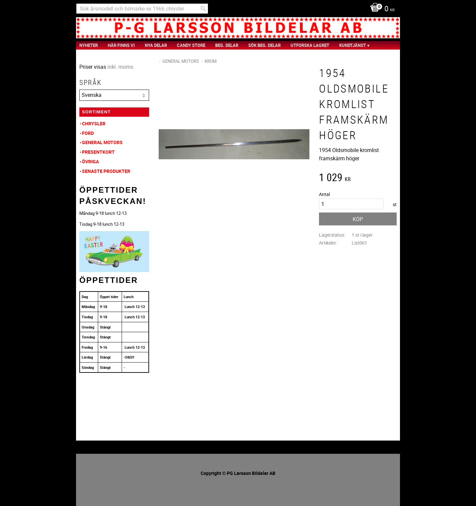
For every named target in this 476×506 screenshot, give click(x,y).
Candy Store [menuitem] (191, 45)
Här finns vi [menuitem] (121, 45)
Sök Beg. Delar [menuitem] (264, 45)
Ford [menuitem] (88, 133)
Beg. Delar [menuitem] (226, 45)
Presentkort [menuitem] (98, 152)
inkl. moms (120, 66)
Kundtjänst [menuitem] (352, 45)
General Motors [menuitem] (102, 142)
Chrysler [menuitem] (93, 123)
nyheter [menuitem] (88, 45)
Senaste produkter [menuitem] (106, 171)
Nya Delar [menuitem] (156, 45)
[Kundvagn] (381, 9)
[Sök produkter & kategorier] (142, 8)
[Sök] (203, 9)
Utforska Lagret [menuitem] (310, 45)
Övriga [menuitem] (90, 161)
